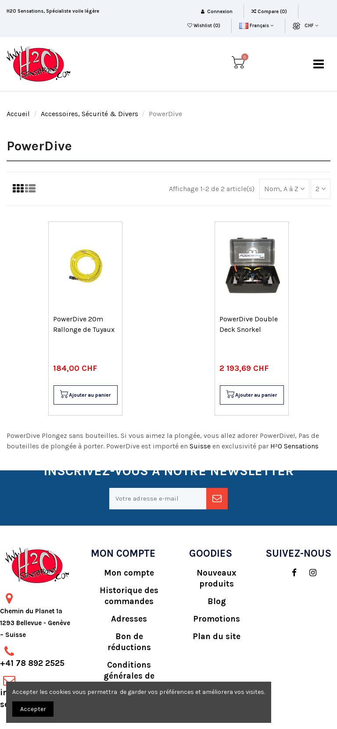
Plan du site (216, 636)
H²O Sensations (294, 446)
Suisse (201, 446)
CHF (311, 25)
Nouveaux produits (217, 578)
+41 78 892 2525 (32, 663)
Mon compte (129, 573)
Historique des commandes (129, 596)
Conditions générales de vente (129, 676)
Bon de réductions (129, 642)
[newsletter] (217, 498)
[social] (290, 573)
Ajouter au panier (85, 395)
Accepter (33, 709)
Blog (217, 601)
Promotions (216, 619)
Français (256, 25)
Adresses (129, 619)
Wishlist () (204, 25)
